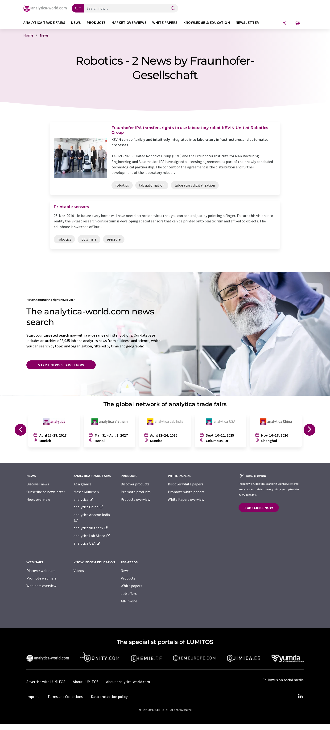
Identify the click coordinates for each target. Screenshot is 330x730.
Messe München (86, 491)
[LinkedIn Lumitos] (300, 696)
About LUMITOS (86, 681)
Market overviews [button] (129, 22)
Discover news (37, 484)
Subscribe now (258, 507)
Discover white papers (185, 484)
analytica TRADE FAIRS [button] (44, 22)
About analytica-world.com (128, 681)
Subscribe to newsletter (45, 491)
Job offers (129, 593)
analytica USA (87, 543)
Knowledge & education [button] (206, 22)
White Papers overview (186, 499)
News (125, 570)
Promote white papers (186, 491)
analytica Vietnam (91, 528)
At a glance (82, 484)
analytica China (88, 507)
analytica (84, 499)
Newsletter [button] (247, 22)
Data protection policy (109, 696)
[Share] (284, 23)
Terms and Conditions (65, 696)
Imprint (32, 696)
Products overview (135, 499)
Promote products (136, 491)
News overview (38, 499)
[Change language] (297, 23)
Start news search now (61, 365)
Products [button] (96, 22)
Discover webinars (40, 570)
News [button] (76, 22)
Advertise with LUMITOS (45, 681)
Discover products (135, 484)
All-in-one (129, 601)
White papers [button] (165, 22)
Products (128, 578)
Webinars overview (41, 585)
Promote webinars (41, 578)
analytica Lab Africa (92, 535)
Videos (79, 570)
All (76, 8)
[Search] (173, 8)
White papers (131, 585)
